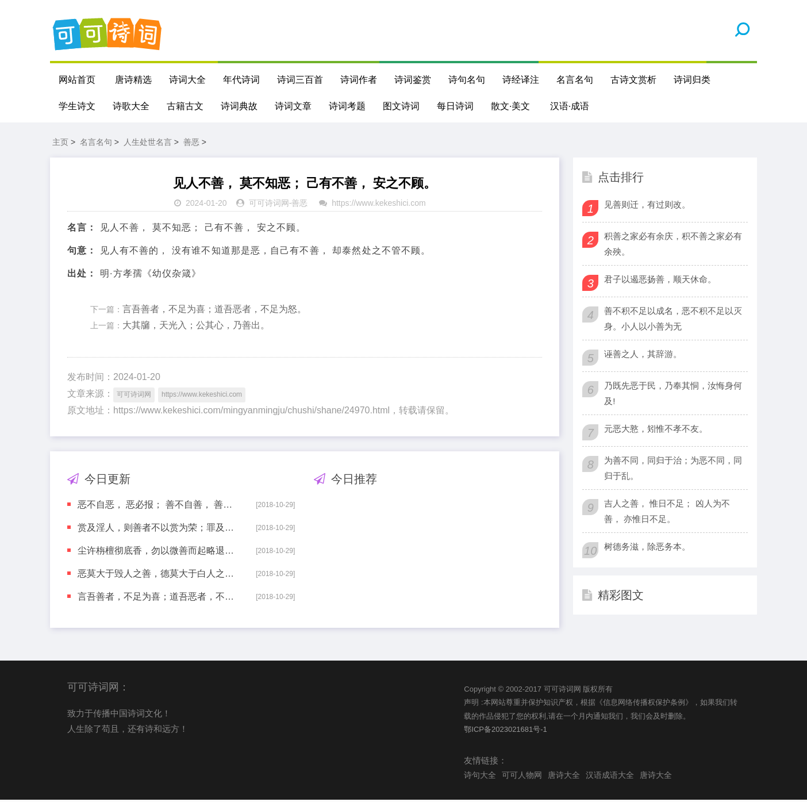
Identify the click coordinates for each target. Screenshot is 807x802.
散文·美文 (510, 106)
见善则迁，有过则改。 (647, 206)
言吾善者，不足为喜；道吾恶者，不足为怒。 (214, 311)
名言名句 (574, 80)
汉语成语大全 (610, 777)
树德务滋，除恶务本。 (647, 548)
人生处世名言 (148, 143)
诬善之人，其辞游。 (643, 355)
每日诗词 (455, 106)
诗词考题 (347, 106)
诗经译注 (520, 80)
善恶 (191, 143)
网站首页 (77, 80)
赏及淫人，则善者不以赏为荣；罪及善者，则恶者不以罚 (159, 529)
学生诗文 (77, 106)
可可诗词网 (269, 205)
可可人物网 (522, 777)
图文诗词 (401, 106)
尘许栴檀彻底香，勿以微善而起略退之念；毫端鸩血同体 (159, 552)
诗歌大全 (131, 106)
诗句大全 (480, 777)
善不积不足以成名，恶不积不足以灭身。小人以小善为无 (673, 320)
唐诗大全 (564, 777)
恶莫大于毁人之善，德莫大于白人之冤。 (159, 575)
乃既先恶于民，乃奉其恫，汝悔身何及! (673, 395)
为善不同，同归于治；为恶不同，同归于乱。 (673, 469)
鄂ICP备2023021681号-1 (505, 731)
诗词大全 (187, 80)
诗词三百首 (300, 80)
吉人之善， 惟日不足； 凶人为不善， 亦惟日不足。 (666, 512)
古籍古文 (185, 106)
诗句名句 (466, 80)
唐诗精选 (133, 80)
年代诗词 (241, 80)
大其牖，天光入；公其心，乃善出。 (196, 327)
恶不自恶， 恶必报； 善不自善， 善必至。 (159, 506)
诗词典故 (239, 106)
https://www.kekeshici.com (378, 205)
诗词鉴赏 (412, 80)
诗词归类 (692, 80)
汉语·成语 (569, 106)
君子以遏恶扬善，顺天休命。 (660, 281)
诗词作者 (358, 80)
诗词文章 (293, 106)
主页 (60, 143)
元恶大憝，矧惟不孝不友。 (656, 430)
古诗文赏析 (633, 80)
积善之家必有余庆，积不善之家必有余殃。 (673, 245)
